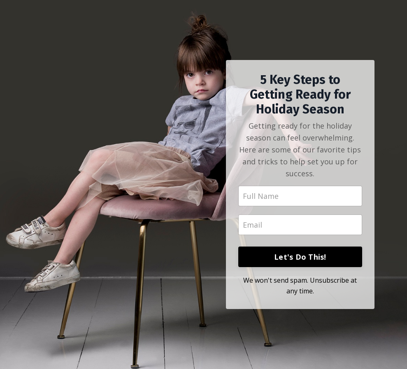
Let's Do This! (300, 257)
